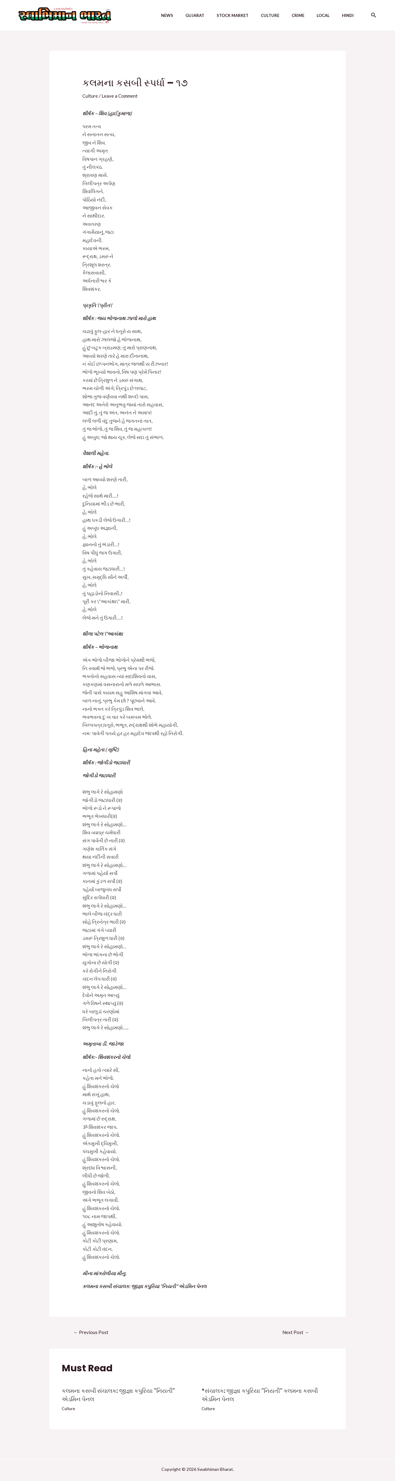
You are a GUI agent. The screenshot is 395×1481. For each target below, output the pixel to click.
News (178, 15)
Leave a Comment (120, 96)
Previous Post (91, 1332)
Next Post (296, 1332)
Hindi (344, 15)
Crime (299, 15)
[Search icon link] (373, 15)
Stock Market (239, 15)
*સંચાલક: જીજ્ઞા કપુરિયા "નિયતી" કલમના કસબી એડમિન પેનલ (263, 1395)
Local (321, 15)
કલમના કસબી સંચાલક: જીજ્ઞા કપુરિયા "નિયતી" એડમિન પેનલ (122, 1395)
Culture (273, 15)
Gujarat (203, 15)
